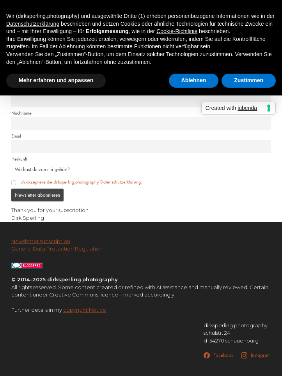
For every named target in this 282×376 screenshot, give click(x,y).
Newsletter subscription (40, 241)
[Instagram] (256, 355)
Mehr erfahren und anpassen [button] (56, 80)
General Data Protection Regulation (57, 248)
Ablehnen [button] (193, 80)
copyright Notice (84, 310)
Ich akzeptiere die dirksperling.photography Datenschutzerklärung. (81, 182)
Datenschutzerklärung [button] (32, 24)
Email (16, 136)
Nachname (21, 113)
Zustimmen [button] (248, 80)
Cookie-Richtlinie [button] (176, 31)
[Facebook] (218, 355)
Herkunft (19, 159)
